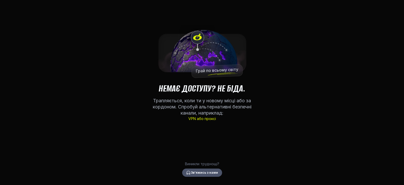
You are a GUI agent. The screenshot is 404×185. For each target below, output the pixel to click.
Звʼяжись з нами (202, 173)
